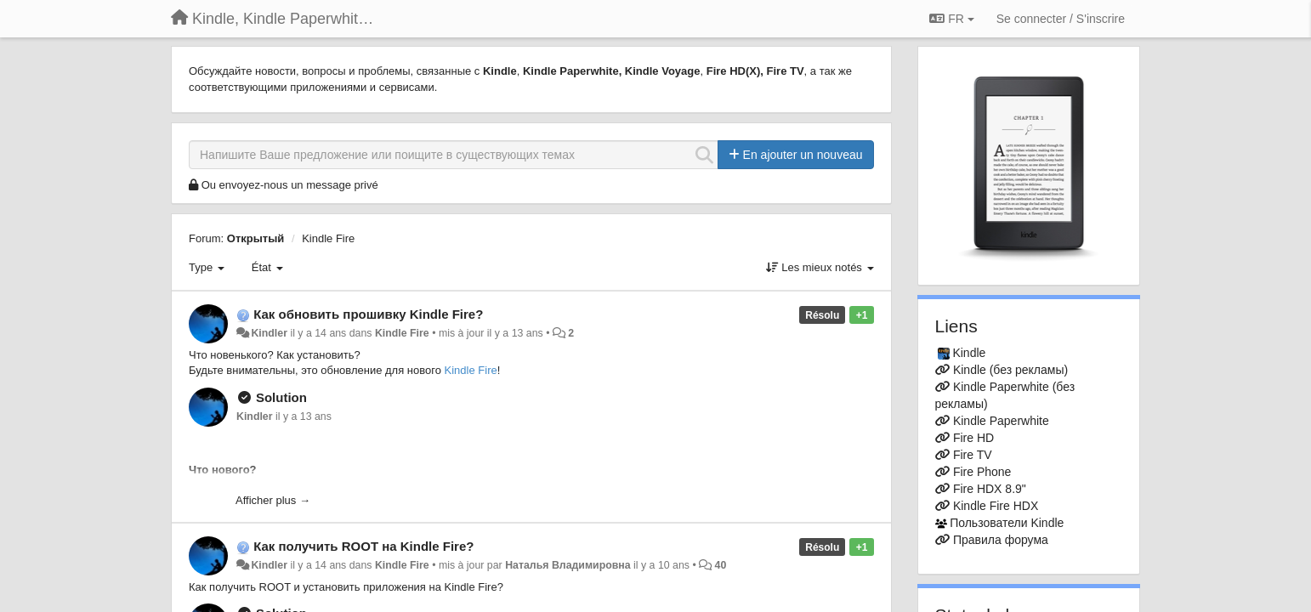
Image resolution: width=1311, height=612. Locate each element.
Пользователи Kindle (1007, 523)
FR (951, 19)
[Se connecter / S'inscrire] (1061, 18)
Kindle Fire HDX (995, 506)
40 (721, 565)
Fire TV (972, 455)
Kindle (968, 353)
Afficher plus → (273, 500)
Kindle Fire (328, 238)
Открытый (256, 238)
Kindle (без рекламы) (1010, 370)
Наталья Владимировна (568, 565)
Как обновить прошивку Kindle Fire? (368, 314)
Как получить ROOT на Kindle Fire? (363, 546)
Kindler (269, 333)
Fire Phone (982, 472)
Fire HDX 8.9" (989, 489)
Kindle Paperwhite (1001, 421)
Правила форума (1000, 540)
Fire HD (973, 438)
